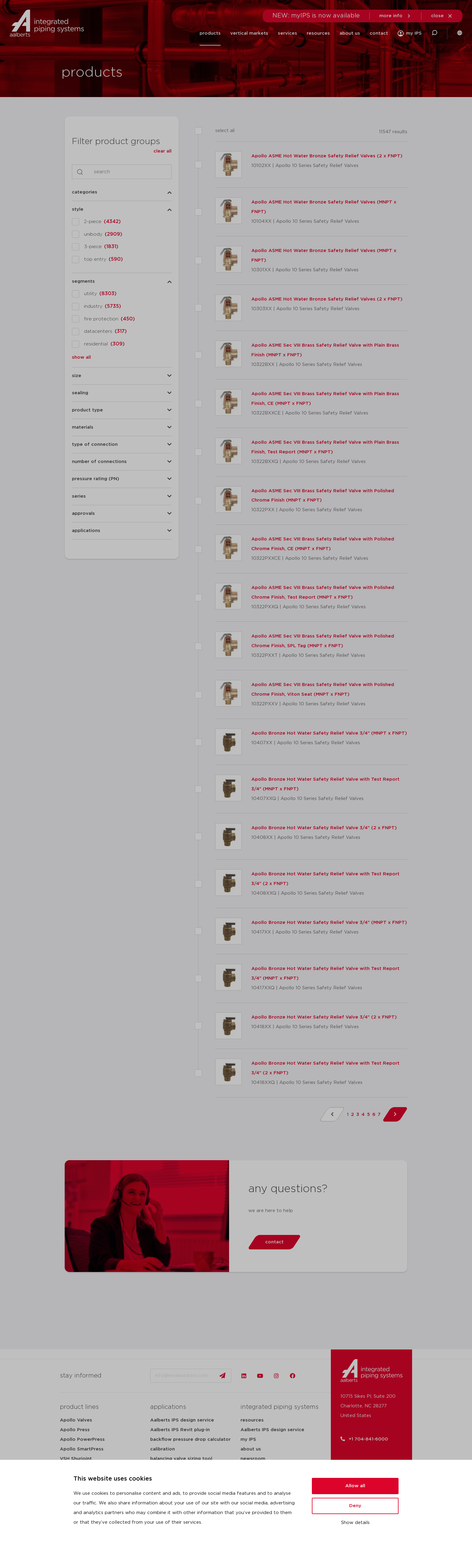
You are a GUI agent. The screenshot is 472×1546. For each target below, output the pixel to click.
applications (168, 1407)
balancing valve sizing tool (181, 1458)
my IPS (248, 1439)
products (210, 33)
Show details (355, 1522)
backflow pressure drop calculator (190, 1439)
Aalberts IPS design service (182, 1420)
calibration (162, 1449)
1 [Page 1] (348, 1114)
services (287, 33)
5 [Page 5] (368, 1114)
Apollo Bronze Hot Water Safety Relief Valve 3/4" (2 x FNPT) (324, 828)
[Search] (127, 172)
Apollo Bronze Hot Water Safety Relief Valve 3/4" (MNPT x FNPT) (329, 733)
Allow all (355, 1486)
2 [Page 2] (352, 1114)
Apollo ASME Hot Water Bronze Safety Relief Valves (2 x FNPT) (326, 156)
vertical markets (249, 33)
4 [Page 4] (363, 1114)
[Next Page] (395, 1114)
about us (350, 33)
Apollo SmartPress (82, 1449)
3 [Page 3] (357, 1114)
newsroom (253, 1458)
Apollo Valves (76, 1420)
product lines (79, 1407)
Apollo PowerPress (82, 1439)
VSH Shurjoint (76, 1458)
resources (318, 33)
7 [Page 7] (379, 1114)
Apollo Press (75, 1430)
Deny (355, 1505)
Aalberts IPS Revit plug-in (180, 1430)
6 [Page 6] (373, 1114)
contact (379, 33)
